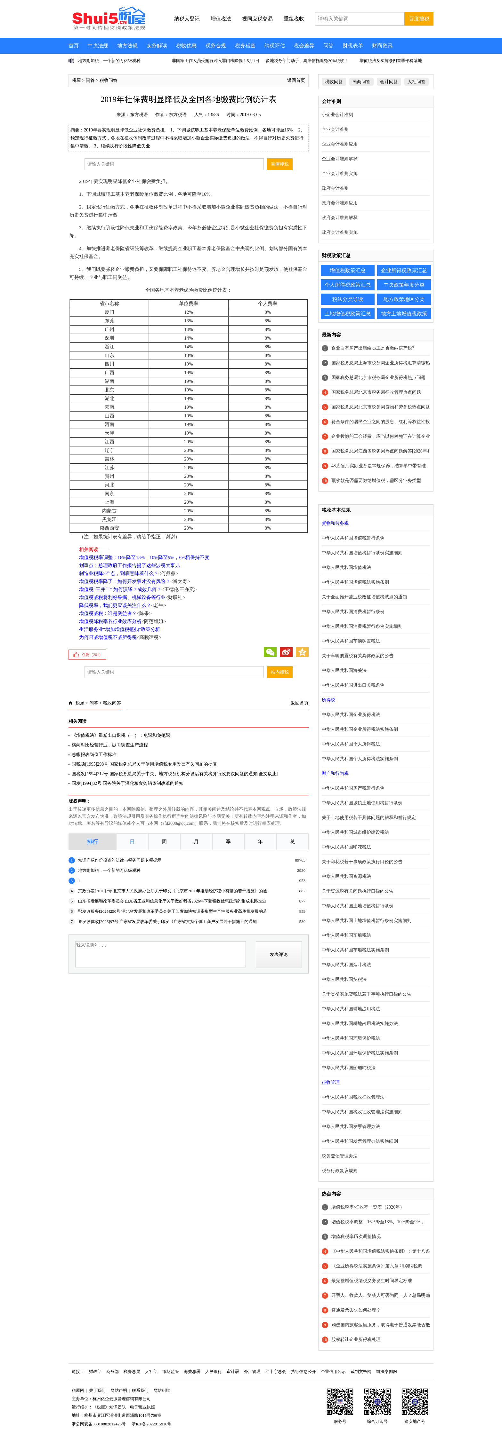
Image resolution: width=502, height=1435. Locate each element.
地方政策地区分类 (404, 299)
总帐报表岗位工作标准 (94, 754)
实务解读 (157, 45)
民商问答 (361, 81)
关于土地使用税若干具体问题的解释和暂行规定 (369, 817)
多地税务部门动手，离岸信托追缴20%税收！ (307, 60)
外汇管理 (252, 1371)
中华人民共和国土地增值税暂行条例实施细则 (366, 920)
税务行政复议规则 (340, 1170)
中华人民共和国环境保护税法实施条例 (360, 1053)
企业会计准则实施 (340, 173)
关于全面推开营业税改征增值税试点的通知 (364, 597)
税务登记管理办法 (340, 1156)
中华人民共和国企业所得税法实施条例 (360, 729)
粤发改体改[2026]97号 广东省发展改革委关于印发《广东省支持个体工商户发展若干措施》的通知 (167, 921)
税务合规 (216, 45)
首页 (74, 45)
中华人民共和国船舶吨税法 (349, 1067)
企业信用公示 (333, 1371)
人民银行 (213, 1371)
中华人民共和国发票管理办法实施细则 (360, 1141)
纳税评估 (274, 45)
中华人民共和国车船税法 (346, 935)
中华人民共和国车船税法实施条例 (355, 950)
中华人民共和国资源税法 (346, 876)
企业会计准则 (335, 129)
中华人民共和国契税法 (344, 979)
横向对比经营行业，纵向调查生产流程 (110, 745)
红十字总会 (275, 1371)
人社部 (151, 1371)
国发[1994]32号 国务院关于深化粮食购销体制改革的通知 (127, 783)
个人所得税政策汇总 (348, 285)
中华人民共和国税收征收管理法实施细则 (362, 1111)
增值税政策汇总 (348, 270)
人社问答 (416, 81)
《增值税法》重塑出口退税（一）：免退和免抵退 (121, 735)
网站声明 (118, 1390)
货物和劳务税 (335, 523)
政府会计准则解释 (340, 217)
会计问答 (389, 81)
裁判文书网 (361, 1371)
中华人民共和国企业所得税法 (351, 714)
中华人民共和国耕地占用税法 (351, 1008)
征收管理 (331, 1082)
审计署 (233, 1371)
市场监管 (170, 1371)
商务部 (112, 1371)
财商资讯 (382, 45)
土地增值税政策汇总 (348, 313)
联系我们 (140, 1390)
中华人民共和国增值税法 (346, 567)
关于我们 (97, 1390)
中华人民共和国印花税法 (346, 847)
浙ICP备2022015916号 (151, 1424)
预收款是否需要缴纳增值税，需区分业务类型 (376, 480)
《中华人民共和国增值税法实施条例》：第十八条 (380, 1251)
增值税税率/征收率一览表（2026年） (367, 1207)
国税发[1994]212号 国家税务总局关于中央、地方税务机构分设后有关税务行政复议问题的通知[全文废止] (175, 773)
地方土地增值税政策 (404, 313)
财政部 (95, 1371)
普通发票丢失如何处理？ (356, 1310)
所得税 (328, 700)
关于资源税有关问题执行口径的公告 (357, 891)
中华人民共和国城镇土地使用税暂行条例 (362, 802)
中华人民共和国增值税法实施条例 (355, 582)
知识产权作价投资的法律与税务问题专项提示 (119, 860)
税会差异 (304, 45)
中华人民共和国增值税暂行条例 (353, 538)
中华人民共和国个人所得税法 (351, 744)
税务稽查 (245, 45)
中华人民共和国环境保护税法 (351, 1038)
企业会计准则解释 (340, 158)
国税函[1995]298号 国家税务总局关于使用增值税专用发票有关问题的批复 (145, 764)
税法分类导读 (347, 299)
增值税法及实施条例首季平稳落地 (391, 60)
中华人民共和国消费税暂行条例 (353, 611)
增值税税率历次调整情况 (356, 1236)
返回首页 (296, 80)
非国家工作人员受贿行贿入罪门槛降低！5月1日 (215, 60)
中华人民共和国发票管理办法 (351, 1126)
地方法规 (127, 45)
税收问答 (108, 80)
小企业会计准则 (337, 114)
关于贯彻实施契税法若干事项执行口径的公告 (366, 994)
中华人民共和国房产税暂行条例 (353, 788)
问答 (328, 45)
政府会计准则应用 (340, 203)
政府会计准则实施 (340, 232)
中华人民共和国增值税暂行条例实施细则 (362, 552)
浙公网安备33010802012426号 (99, 1424)
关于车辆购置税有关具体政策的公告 (357, 655)
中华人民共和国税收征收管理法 (353, 1097)
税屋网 (78, 1390)
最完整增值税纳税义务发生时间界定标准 (371, 1280)
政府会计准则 (335, 188)
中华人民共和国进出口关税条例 (353, 685)
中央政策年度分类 (404, 285)
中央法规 (98, 45)
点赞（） (92, 654)
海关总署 (192, 1371)
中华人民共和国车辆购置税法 (351, 641)
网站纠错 (161, 1390)
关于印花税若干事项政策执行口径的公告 (362, 861)
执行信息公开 (303, 1371)
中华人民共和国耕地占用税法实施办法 (360, 1023)
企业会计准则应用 (340, 144)
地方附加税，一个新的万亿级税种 (109, 60)
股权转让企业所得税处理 (356, 1339)
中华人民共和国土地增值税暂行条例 (357, 905)
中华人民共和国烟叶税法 (346, 964)
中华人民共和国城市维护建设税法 (355, 832)
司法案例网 (386, 1371)
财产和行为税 (335, 773)
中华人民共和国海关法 (344, 670)
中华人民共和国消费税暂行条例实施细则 (362, 626)
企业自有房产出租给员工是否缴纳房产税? (372, 348)
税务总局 (132, 1371)
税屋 (76, 80)
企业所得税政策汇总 (404, 270)
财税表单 (353, 45)
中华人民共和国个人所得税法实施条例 (360, 758)
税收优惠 (186, 45)
